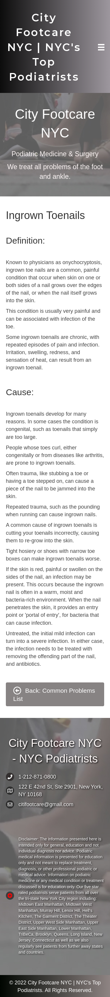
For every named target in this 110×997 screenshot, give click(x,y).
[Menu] (101, 47)
